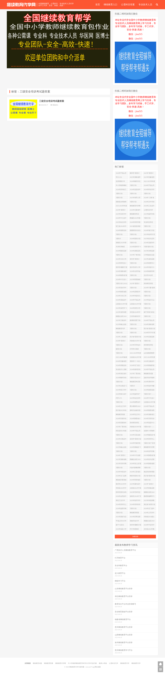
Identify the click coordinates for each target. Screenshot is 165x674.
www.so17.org (90, 667)
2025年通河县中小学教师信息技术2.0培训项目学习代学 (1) (135, 484)
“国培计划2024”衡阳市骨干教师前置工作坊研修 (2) (121, 353)
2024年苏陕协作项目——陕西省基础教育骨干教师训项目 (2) (121, 423)
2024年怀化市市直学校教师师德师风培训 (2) (149, 190)
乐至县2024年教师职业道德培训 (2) (149, 529)
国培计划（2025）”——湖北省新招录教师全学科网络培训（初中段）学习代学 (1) (121, 349)
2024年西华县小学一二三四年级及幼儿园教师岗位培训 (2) (121, 263)
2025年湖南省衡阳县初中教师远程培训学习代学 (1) (121, 460)
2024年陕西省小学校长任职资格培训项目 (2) (135, 419)
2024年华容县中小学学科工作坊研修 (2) (121, 472)
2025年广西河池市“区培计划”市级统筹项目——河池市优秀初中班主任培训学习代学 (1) (121, 427)
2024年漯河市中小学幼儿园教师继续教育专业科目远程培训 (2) (149, 382)
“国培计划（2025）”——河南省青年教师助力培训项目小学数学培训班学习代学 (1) (135, 194)
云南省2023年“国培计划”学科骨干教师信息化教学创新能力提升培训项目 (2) (149, 402)
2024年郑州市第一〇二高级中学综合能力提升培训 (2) (135, 222)
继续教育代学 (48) (120, 329)
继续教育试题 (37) (148, 374)
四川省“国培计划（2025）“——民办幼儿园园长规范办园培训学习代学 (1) (149, 476)
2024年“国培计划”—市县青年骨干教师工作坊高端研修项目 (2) (121, 455)
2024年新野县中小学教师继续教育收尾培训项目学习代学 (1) (135, 402)
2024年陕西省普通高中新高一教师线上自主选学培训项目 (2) (149, 410)
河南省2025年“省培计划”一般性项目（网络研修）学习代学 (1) (135, 341)
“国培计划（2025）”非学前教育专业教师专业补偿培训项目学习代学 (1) (135, 451)
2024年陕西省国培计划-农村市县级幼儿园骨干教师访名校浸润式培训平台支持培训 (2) (121, 292)
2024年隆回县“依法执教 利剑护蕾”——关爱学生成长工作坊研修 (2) (149, 435)
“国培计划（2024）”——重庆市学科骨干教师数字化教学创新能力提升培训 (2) (149, 304)
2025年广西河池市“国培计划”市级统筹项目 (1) (135, 255)
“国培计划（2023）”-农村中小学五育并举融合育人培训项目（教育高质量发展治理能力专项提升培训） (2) (135, 263)
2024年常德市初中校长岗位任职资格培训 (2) (135, 443)
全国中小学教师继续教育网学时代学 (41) (149, 431)
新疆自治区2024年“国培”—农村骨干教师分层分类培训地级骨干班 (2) (149, 492)
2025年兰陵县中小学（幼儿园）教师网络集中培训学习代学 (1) (121, 320)
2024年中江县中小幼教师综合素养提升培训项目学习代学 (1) (121, 218)
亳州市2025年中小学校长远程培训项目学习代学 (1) (121, 484)
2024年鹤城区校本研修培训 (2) (149, 366)
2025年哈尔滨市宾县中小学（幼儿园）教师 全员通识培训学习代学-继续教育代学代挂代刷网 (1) (135, 398)
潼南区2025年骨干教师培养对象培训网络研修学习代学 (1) (121, 243)
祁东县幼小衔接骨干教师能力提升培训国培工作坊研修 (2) (121, 431)
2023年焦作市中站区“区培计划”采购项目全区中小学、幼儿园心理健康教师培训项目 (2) (135, 501)
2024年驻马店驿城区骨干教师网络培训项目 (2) (149, 460)
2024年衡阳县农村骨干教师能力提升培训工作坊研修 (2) (121, 231)
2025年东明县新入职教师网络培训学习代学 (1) (149, 251)
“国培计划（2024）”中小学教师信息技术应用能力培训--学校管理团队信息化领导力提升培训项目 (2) (121, 345)
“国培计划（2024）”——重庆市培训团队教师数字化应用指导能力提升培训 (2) (121, 255)
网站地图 (98, 667)
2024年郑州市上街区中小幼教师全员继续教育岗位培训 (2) (149, 439)
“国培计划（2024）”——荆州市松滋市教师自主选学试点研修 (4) (135, 390)
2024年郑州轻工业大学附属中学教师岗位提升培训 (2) (121, 190)
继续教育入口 (110, 4)
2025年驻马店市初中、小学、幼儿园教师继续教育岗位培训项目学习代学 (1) (149, 239)
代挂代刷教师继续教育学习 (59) (135, 468)
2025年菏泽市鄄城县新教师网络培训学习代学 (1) (121, 464)
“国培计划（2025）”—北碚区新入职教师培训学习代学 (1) (121, 235)
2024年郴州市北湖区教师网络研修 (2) (135, 181)
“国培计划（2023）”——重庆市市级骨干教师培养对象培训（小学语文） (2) (135, 329)
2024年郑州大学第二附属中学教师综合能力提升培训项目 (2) (135, 308)
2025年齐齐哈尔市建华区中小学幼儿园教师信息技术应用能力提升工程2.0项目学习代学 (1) (135, 345)
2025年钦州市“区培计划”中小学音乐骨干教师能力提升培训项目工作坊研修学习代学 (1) (149, 235)
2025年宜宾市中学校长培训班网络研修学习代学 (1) (121, 214)
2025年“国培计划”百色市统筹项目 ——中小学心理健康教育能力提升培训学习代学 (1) (135, 284)
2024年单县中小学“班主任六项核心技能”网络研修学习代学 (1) (149, 267)
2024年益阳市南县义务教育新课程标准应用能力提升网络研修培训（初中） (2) (121, 509)
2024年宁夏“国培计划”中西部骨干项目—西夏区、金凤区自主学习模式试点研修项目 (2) (149, 288)
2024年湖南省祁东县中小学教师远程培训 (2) (121, 271)
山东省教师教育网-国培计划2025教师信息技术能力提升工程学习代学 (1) (149, 353)
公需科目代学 (113, 663)
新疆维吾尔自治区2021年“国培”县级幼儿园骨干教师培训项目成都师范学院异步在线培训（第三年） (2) (135, 231)
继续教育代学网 (60, 663)
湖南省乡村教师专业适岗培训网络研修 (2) (121, 202)
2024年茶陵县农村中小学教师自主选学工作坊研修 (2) (121, 366)
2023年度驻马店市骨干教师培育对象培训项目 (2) (121, 517)
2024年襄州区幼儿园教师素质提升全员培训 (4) (135, 370)
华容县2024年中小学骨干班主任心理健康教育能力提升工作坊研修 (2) (121, 488)
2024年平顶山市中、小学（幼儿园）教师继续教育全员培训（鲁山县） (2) (149, 320)
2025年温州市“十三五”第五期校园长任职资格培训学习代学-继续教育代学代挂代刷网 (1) (121, 308)
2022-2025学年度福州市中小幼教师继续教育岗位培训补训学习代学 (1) (149, 181)
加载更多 (135, 536)
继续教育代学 (124, 663)
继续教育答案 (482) (134, 513)
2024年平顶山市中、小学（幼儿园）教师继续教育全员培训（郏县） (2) (121, 173)
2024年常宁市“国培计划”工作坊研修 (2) (149, 333)
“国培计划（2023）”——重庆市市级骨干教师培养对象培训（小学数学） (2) (149, 296)
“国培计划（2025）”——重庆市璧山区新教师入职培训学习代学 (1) (121, 451)
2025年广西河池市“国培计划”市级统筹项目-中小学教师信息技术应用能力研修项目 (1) (135, 374)
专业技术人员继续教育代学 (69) (121, 370)
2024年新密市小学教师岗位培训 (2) (149, 263)
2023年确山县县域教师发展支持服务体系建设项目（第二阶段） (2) (121, 324)
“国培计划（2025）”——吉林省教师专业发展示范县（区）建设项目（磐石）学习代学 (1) (149, 226)
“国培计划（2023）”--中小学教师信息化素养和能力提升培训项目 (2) (149, 316)
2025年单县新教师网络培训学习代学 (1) (149, 501)
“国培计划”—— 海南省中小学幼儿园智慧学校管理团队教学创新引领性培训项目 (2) (149, 427)
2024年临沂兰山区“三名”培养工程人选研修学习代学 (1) (149, 300)
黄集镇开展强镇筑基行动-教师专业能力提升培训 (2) (121, 480)
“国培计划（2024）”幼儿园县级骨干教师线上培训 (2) (121, 435)
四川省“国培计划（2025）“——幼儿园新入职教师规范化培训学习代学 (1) (135, 337)
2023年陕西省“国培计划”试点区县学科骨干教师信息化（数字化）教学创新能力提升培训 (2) (149, 455)
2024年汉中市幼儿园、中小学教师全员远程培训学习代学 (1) (149, 202)
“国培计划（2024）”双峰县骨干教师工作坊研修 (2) (149, 480)
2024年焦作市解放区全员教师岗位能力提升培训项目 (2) (149, 386)
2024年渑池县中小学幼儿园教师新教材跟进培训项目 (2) (121, 300)
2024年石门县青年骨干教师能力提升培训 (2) (121, 476)
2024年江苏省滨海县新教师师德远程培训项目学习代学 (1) (135, 472)
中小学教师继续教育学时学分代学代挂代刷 (82, 663)
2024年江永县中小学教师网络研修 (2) (149, 206)
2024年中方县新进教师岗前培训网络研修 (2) (135, 455)
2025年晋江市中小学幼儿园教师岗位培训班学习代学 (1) (121, 390)
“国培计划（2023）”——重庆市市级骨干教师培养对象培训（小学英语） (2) (149, 218)
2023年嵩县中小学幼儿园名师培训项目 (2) (149, 423)
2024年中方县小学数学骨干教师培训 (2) (149, 398)
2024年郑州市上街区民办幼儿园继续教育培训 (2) (121, 505)
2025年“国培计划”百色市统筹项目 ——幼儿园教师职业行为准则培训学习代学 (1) (121, 210)
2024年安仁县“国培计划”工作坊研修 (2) (135, 464)
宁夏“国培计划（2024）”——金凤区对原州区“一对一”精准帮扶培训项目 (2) (149, 247)
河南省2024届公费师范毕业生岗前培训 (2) (149, 517)
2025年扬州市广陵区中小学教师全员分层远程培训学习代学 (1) (135, 394)
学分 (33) (119, 177)
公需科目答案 (128, 4)
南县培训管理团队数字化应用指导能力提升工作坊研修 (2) (149, 472)
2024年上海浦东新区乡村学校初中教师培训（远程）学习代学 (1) (121, 337)
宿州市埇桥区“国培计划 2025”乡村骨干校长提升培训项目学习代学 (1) (121, 267)
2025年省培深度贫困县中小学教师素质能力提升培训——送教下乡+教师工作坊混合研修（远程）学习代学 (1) (121, 312)
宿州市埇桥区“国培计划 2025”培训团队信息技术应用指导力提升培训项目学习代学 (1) (135, 525)
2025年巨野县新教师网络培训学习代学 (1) (135, 517)
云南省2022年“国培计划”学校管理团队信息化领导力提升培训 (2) (135, 488)
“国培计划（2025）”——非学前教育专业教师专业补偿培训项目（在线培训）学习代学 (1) (149, 341)
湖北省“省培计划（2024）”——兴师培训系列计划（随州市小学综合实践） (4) (149, 505)
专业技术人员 (145, 4)
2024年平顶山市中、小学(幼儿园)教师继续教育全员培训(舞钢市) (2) (149, 185)
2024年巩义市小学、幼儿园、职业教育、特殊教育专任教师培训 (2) (135, 415)
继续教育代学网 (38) (149, 447)
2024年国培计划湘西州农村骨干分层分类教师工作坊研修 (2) (135, 239)
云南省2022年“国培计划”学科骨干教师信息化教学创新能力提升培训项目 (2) (135, 304)
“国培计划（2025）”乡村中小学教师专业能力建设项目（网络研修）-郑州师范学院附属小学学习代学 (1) (121, 382)
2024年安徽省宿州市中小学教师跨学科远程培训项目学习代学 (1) (121, 361)
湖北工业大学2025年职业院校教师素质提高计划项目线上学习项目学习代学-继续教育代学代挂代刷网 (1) (121, 501)
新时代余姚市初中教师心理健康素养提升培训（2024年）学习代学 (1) (135, 410)
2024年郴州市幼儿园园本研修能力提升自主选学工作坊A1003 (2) (121, 378)
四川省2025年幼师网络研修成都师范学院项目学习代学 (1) (121, 410)
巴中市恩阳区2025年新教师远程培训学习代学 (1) (135, 529)
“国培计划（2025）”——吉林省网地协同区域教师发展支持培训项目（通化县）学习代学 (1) (121, 333)
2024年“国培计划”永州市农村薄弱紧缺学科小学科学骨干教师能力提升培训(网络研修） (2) (121, 341)
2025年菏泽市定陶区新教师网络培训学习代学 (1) (135, 492)
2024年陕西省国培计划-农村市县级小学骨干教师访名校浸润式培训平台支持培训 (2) (149, 464)
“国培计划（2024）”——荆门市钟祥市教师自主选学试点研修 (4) (121, 194)
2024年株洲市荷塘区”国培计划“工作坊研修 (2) (149, 271)
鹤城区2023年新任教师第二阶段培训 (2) (135, 218)
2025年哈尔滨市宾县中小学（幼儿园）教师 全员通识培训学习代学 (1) (121, 222)
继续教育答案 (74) (120, 415)
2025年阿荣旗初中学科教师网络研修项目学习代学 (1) (135, 280)
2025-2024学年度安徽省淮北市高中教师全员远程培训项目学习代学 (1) (149, 357)
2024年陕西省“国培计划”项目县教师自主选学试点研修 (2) (121, 275)
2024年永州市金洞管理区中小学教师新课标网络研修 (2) (135, 271)
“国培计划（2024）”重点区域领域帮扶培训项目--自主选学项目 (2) (121, 468)
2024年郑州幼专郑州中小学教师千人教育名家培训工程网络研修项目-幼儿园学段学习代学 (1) (135, 505)
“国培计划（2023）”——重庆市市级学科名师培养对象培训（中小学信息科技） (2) (149, 280)
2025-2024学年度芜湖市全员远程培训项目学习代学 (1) (121, 206)
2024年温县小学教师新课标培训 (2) (121, 529)
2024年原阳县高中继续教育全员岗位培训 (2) (135, 251)
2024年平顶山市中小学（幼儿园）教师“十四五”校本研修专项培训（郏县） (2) (135, 431)
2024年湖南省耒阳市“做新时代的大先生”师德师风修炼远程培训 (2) (149, 324)
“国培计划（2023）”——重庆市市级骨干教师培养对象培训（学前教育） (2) (135, 275)
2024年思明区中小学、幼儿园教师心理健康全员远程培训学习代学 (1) (135, 292)
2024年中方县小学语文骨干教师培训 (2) (121, 280)
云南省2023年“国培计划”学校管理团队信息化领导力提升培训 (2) (121, 304)
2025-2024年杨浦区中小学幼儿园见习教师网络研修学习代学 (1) (121, 357)
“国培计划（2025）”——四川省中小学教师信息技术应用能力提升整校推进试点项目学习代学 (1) (121, 402)
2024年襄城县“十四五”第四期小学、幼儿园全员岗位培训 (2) (135, 447)
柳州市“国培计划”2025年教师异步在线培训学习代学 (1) (135, 173)
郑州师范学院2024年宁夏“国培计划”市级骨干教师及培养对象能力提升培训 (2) (149, 284)
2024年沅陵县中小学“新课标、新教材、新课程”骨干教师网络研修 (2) (149, 361)
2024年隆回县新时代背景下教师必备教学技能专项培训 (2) (121, 251)
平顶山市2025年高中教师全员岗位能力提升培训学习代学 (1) (121, 521)
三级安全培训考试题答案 (51, 101)
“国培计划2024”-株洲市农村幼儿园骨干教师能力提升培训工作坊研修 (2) (135, 378)
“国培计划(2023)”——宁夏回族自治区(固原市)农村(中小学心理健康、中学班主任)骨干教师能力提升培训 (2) (135, 333)
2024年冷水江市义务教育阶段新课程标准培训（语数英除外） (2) (121, 259)
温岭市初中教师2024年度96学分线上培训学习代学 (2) (149, 378)
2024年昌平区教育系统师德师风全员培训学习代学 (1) (149, 451)
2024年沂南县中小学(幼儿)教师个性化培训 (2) (121, 439)
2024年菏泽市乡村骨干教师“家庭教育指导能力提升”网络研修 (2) (149, 419)
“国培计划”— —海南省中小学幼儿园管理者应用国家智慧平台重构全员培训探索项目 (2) (149, 394)
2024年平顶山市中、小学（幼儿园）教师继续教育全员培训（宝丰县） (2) (135, 300)
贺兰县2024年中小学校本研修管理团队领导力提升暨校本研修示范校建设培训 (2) (121, 226)
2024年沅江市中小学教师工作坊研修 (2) (121, 406)
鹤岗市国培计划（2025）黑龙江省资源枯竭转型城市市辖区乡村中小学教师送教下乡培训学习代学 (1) (135, 476)
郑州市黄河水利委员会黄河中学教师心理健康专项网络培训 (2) (121, 492)
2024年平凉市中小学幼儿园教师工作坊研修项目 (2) (149, 525)
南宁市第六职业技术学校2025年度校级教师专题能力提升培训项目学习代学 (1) (149, 312)
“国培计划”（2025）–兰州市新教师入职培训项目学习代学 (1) (135, 386)
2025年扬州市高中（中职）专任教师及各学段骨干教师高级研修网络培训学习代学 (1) (149, 214)
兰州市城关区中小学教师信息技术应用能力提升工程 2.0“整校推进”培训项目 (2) (135, 316)
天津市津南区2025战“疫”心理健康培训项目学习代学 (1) (121, 247)
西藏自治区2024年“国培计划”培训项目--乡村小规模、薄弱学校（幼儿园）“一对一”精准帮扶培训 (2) (149, 521)
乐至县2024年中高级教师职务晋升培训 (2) (135, 312)
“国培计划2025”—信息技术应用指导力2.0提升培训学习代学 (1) (121, 198)
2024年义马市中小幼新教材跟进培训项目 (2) (149, 513)
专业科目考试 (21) (148, 222)
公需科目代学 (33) (148, 210)
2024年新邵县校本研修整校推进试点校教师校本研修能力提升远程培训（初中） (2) (149, 390)
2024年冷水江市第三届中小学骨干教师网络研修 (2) (121, 296)
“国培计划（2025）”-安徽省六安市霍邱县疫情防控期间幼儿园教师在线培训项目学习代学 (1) (135, 509)
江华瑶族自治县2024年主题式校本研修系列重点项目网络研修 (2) (149, 255)
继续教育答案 (48, 663)
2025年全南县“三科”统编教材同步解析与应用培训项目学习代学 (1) (121, 386)
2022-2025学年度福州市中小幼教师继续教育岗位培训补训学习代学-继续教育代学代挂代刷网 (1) (135, 353)
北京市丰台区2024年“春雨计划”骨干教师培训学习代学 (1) (149, 275)
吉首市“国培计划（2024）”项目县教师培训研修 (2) (135, 439)
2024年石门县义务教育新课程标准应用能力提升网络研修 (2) (135, 366)
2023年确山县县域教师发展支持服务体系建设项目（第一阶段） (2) (121, 447)
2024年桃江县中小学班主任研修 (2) (121, 394)
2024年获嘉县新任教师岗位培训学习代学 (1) (149, 488)
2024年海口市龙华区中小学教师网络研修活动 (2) (149, 231)
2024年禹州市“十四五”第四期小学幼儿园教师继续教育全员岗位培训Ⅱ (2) (135, 247)
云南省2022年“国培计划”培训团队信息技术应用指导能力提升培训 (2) (135, 357)
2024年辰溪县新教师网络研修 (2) (149, 337)
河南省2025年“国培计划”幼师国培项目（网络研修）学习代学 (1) (135, 427)
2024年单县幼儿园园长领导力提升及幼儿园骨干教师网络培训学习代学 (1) (135, 296)
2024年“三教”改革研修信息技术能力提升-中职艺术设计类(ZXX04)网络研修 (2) (149, 198)
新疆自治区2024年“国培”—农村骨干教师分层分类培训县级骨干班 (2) (121, 316)
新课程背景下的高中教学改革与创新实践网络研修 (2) (135, 320)
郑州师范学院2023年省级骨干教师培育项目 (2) (149, 345)
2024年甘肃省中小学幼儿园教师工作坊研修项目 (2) (135, 210)
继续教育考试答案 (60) (135, 382)
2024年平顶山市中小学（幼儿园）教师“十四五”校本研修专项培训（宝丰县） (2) (149, 370)
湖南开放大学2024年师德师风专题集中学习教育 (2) (135, 521)
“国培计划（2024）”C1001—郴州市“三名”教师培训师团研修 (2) (135, 235)
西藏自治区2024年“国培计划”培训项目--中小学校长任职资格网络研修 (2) (135, 460)
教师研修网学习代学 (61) (149, 496)
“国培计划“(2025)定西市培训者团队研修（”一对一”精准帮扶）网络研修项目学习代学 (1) (121, 284)
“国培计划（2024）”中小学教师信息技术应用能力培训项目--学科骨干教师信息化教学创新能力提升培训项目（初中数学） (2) (135, 185)
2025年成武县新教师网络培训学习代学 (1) (149, 259)
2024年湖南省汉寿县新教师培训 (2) (149, 415)
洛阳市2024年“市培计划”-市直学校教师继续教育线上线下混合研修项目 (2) (135, 496)
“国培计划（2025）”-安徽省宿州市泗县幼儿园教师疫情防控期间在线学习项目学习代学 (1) (149, 308)
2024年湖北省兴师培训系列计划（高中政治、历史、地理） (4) (121, 374)
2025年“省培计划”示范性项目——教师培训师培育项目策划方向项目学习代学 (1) (149, 484)
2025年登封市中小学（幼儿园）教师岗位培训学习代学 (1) (121, 288)
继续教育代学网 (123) (135, 206)
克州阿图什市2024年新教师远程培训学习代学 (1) (121, 181)
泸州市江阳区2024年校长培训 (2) (135, 349)
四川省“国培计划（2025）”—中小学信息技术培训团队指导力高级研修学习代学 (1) (149, 329)
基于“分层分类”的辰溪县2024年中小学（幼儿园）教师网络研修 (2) (121, 525)
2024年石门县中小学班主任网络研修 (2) (149, 509)
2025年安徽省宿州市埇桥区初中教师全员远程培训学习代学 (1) (149, 177)
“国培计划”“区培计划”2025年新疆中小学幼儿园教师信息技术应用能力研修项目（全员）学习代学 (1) (149, 443)
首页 (97, 4)
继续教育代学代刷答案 (21, 5)
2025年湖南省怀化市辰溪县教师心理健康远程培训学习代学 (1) (135, 177)
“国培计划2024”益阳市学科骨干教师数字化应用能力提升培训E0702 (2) (135, 324)
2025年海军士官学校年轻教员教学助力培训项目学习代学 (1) (135, 198)
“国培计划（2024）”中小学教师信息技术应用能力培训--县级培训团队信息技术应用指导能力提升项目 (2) (149, 194)
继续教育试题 (37, 663)
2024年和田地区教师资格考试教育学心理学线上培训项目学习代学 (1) (135, 480)
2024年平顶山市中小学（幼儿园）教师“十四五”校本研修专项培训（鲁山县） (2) (149, 406)
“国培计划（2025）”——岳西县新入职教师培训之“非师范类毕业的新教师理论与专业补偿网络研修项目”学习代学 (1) (149, 349)
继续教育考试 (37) (134, 214)
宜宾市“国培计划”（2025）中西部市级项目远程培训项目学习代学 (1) (135, 259)
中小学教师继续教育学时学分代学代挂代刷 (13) (121, 185)
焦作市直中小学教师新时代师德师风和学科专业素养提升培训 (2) (135, 267)
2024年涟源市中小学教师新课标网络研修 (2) (149, 243)
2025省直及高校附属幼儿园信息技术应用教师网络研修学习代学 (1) (135, 226)
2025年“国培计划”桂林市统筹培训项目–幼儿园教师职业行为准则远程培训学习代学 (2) (149, 173)
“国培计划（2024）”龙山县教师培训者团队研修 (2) (121, 443)
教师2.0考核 (103, 663)
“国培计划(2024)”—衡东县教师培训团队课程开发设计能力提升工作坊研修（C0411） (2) (121, 513)
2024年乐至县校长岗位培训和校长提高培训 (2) (135, 435)
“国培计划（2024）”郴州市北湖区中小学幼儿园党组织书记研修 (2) (135, 243)
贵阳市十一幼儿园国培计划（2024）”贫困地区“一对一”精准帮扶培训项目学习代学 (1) (135, 361)
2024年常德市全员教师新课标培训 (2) (121, 419)
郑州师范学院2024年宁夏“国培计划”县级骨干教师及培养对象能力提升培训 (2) (135, 423)
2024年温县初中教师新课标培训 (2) (135, 190)
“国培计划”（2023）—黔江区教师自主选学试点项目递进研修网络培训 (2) (121, 239)
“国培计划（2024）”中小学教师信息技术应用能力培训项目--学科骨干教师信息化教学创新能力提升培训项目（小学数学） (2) (135, 288)
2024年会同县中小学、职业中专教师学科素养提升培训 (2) (121, 496)
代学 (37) (119, 398)
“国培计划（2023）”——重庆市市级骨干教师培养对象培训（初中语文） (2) (135, 202)
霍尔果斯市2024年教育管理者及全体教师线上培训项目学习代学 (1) (135, 406)
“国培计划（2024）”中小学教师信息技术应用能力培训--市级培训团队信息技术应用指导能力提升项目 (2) (149, 292)
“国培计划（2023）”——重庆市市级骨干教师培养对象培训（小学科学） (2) (149, 468)
